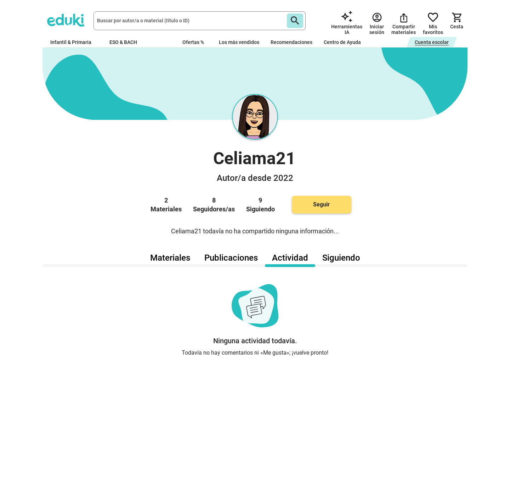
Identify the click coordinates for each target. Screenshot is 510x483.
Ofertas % (193, 42)
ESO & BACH (126, 42)
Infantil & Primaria (74, 42)
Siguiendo (341, 258)
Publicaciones (231, 258)
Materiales (170, 258)
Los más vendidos (239, 42)
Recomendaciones (291, 42)
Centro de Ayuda (342, 42)
